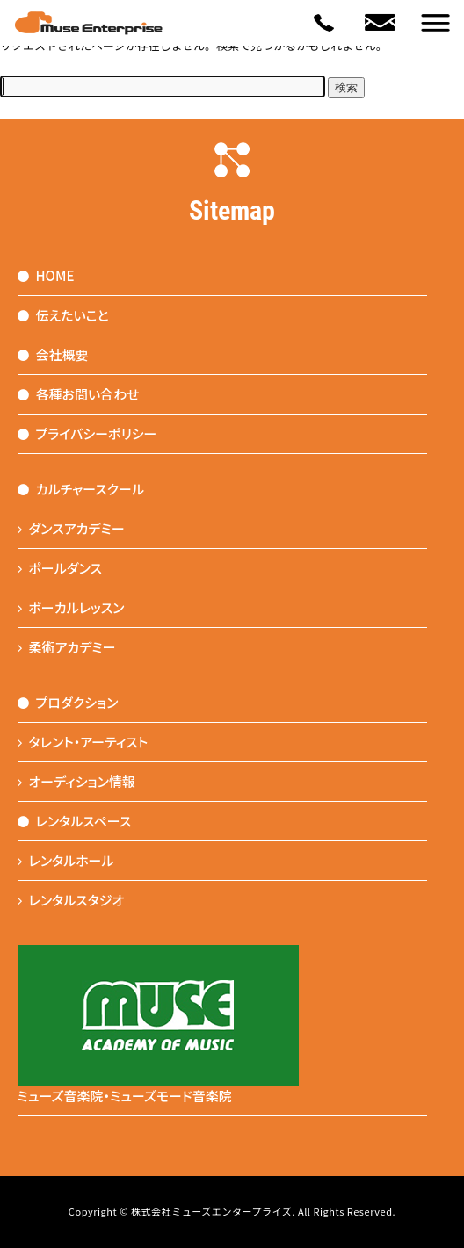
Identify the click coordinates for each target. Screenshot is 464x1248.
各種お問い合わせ (79, 394)
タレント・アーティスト (83, 741)
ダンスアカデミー (71, 528)
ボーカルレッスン (71, 607)
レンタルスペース (75, 821)
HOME (46, 275)
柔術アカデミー (67, 647)
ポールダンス (60, 568)
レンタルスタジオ (71, 900)
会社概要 (53, 354)
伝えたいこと (63, 315)
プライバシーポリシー (87, 433)
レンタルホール (66, 860)
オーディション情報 (77, 781)
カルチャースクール (81, 489)
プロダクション (68, 702)
